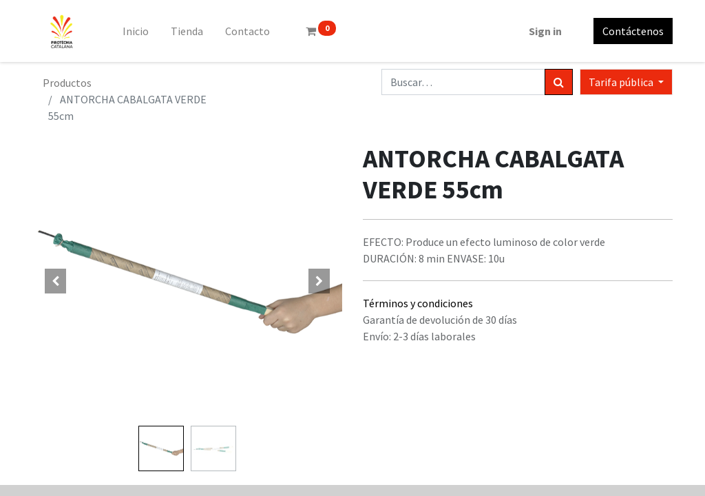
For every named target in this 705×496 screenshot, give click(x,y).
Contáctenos (633, 31)
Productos (67, 83)
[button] (55, 281)
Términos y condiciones (418, 303)
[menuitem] (136, 31)
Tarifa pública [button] (622, 82)
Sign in (545, 31)
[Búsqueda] (559, 82)
